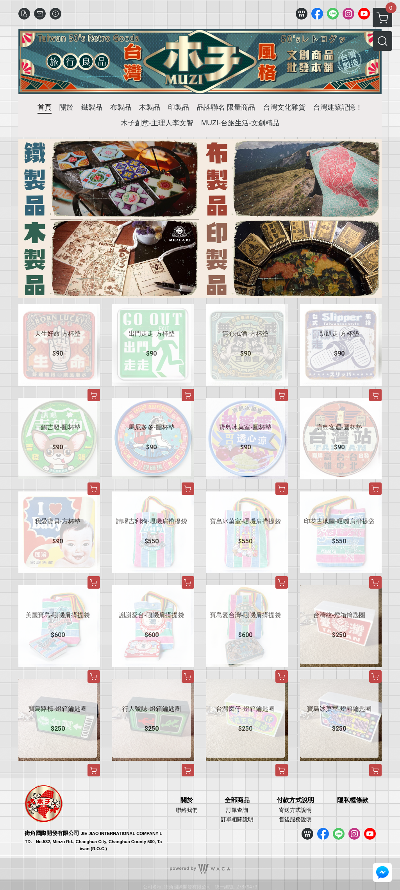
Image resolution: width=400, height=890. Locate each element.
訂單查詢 (237, 810)
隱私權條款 (352, 800)
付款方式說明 (295, 800)
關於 (186, 800)
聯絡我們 (187, 810)
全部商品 (237, 800)
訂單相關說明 (237, 819)
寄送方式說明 (295, 810)
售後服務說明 (295, 819)
